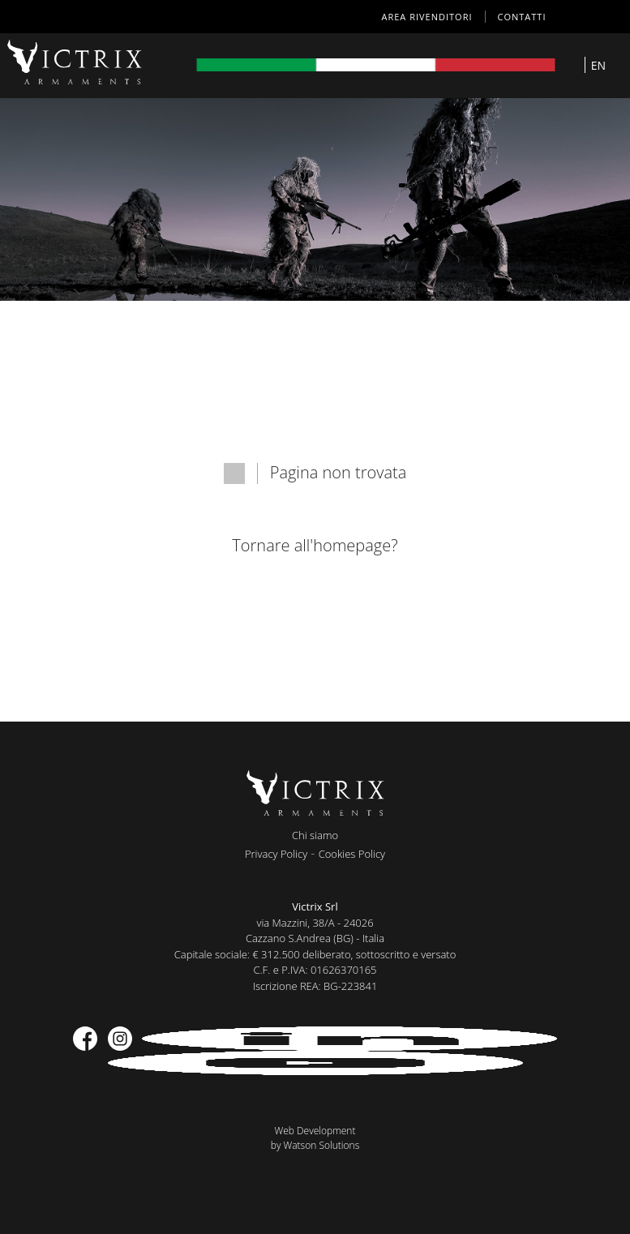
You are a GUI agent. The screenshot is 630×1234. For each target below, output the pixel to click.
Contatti (522, 17)
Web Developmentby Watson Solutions (315, 1138)
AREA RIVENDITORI (427, 17)
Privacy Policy (276, 853)
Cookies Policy (352, 853)
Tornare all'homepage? (314, 545)
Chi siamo (315, 835)
